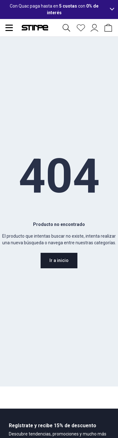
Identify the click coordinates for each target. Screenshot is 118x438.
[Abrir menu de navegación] (9, 27)
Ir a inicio (59, 260)
